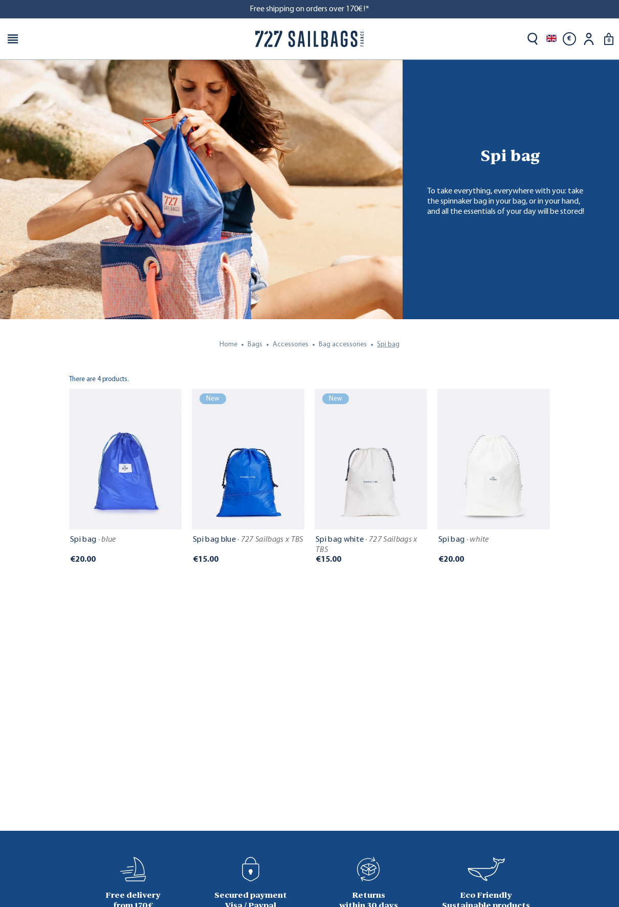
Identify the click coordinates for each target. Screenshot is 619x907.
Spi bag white (366, 545)
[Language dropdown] (551, 39)
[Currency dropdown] (569, 39)
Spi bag (93, 540)
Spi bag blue (248, 540)
